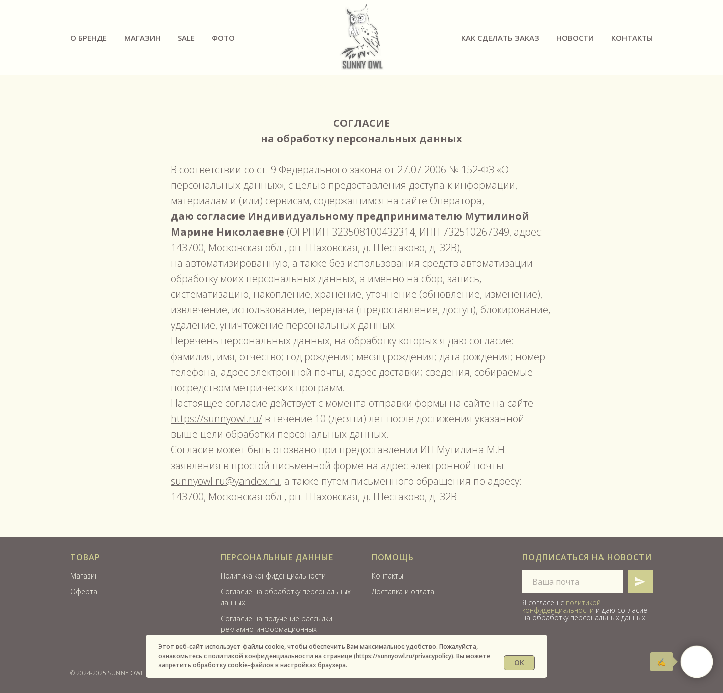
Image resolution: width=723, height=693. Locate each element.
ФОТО (223, 38)
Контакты (632, 38)
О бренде (88, 38)
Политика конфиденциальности (273, 576)
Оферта (83, 591)
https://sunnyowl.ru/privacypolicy (403, 656)
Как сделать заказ (500, 38)
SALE (186, 38)
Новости (575, 38)
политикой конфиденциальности (561, 606)
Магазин (142, 38)
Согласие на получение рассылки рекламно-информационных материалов (276, 629)
